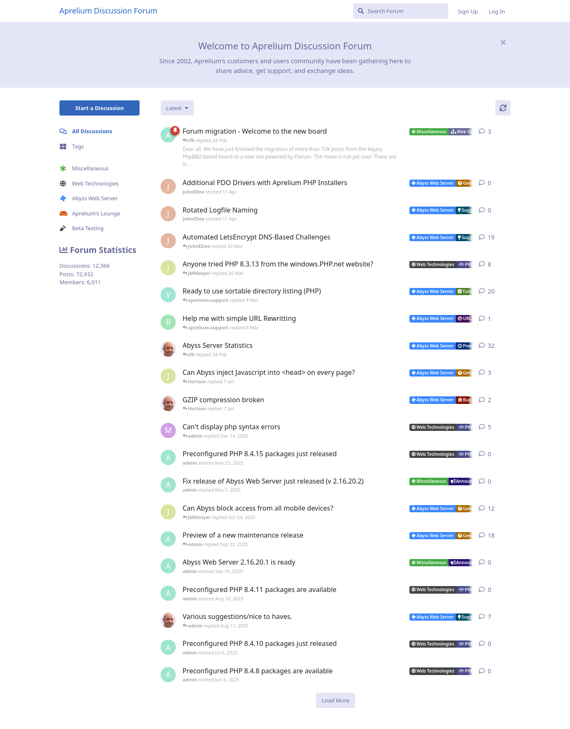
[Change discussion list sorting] (177, 108)
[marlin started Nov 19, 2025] (168, 430)
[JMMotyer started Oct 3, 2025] (168, 511)
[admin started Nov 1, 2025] (168, 484)
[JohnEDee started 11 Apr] (168, 186)
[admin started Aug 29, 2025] (168, 538)
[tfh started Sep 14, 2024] (168, 620)
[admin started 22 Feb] (168, 135)
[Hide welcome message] (503, 42)
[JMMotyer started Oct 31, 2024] (168, 267)
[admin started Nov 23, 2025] (168, 457)
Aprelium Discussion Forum (108, 10)
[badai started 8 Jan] (168, 322)
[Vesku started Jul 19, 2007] (168, 294)
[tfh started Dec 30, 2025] (168, 403)
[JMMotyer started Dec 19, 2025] (168, 376)
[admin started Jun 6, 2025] (168, 674)
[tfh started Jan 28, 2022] (168, 349)
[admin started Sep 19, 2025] (168, 565)
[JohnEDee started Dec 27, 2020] (168, 240)
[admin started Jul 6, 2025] (168, 647)
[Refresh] (503, 108)
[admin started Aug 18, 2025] (168, 593)
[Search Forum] (400, 11)
